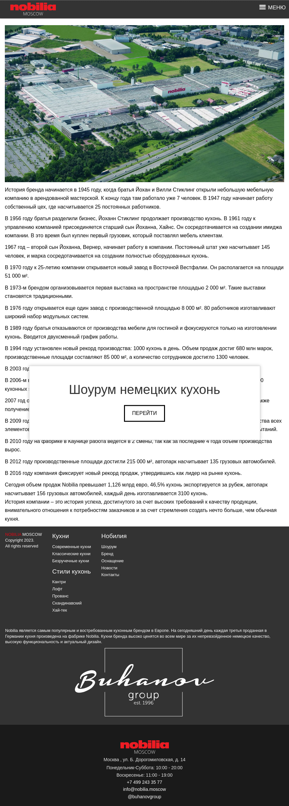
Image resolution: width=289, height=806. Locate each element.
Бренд (107, 553)
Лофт (57, 588)
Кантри (59, 581)
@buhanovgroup (144, 796)
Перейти (144, 413)
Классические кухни (71, 553)
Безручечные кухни (70, 560)
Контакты (110, 574)
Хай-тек (59, 610)
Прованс (60, 596)
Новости (109, 567)
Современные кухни (71, 546)
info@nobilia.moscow (144, 789)
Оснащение (112, 560)
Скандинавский (67, 603)
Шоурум (109, 546)
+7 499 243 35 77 (144, 782)
